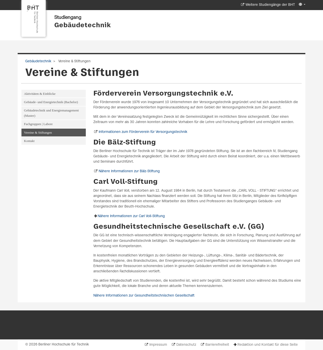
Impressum (158, 344)
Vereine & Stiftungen (38, 132)
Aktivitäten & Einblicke (40, 94)
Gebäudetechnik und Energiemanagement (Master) (51, 113)
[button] (301, 4)
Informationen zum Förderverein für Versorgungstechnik (143, 132)
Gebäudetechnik (82, 25)
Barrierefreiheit (217, 344)
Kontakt (29, 141)
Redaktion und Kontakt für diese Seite (267, 344)
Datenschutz (186, 344)
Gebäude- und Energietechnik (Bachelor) (51, 102)
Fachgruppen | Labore (38, 124)
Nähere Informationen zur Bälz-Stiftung (129, 171)
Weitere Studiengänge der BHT (270, 5)
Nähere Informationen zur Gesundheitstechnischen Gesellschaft (144, 295)
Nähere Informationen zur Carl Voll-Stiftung (131, 216)
